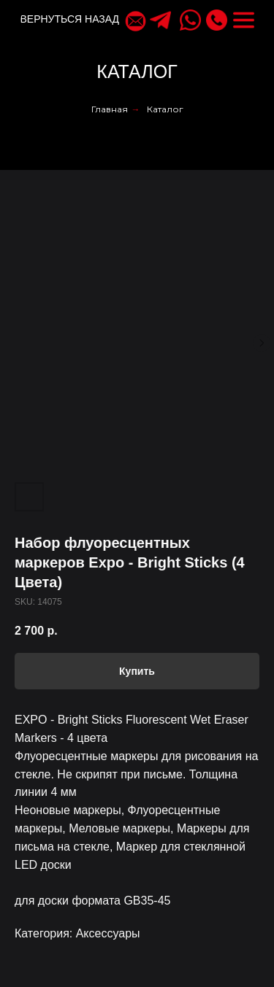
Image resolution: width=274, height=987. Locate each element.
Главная (109, 109)
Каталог (165, 109)
